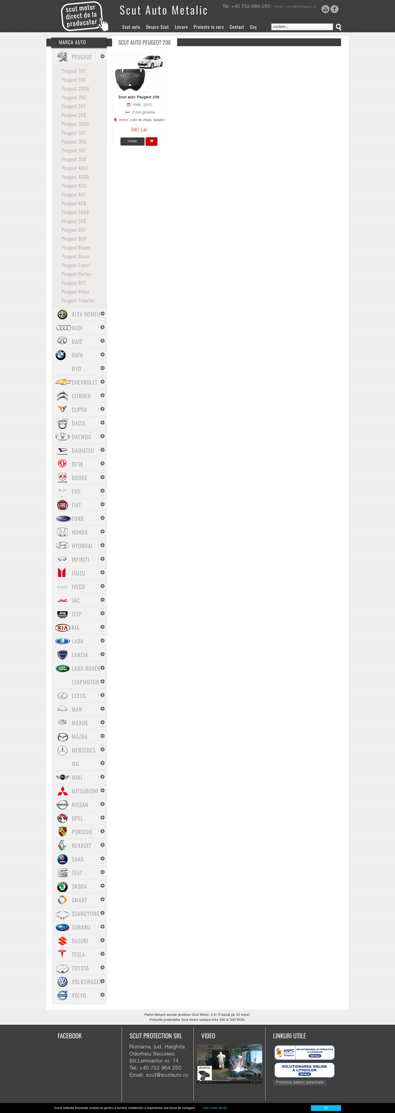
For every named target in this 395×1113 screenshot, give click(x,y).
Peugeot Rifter (75, 291)
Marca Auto (72, 42)
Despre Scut (157, 26)
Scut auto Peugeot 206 (138, 97)
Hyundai (82, 546)
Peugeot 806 (74, 238)
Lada (78, 641)
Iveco (78, 586)
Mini (77, 777)
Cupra (79, 409)
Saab (78, 859)
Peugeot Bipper (76, 247)
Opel (77, 818)
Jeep (77, 614)
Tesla (78, 954)
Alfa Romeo (86, 314)
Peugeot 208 (74, 114)
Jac (76, 600)
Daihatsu (83, 450)
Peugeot (82, 57)
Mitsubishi (85, 791)
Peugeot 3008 (75, 123)
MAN (77, 709)
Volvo (79, 995)
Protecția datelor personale (299, 1082)
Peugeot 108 (74, 79)
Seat (77, 873)
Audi (77, 328)
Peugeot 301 (74, 132)
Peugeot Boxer (75, 256)
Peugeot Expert (76, 264)
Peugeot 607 (74, 229)
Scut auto (131, 26)
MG (75, 764)
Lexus (79, 695)
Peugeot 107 (73, 70)
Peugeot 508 (74, 220)
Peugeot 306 (74, 141)
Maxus (80, 723)
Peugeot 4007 (75, 167)
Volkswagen (87, 982)
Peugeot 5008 (75, 211)
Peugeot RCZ (74, 282)
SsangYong (86, 913)
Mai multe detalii (215, 1108)
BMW (77, 355)
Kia (75, 627)
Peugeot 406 (74, 185)
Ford (78, 518)
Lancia (80, 655)
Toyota (80, 968)
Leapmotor (85, 682)
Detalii (132, 141)
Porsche (82, 832)
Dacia (79, 423)
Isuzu (78, 573)
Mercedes (83, 750)
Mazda (80, 736)
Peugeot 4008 (75, 176)
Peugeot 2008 (75, 88)
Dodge (79, 478)
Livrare (181, 26)
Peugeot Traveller (78, 300)
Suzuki (80, 941)
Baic (77, 341)
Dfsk (77, 464)
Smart (79, 900)
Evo (76, 491)
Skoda (79, 886)
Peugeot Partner (77, 273)
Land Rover (86, 668)
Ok (326, 1108)
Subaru (81, 927)
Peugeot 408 (74, 203)
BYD (76, 369)
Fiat (76, 505)
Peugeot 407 (74, 194)
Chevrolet (84, 382)
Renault (81, 845)
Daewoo (81, 437)
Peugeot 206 (74, 97)
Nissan (80, 804)
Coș (253, 26)
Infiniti (80, 559)
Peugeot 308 (74, 158)
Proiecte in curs (209, 26)
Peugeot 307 (74, 150)
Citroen (81, 396)
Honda (80, 532)
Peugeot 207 (74, 105)
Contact (237, 26)
